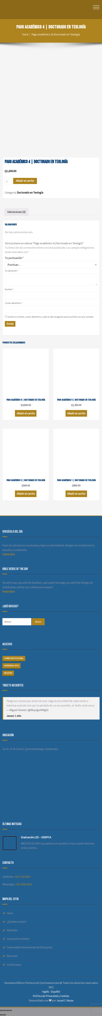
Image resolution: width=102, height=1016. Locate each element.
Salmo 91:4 (8, 554)
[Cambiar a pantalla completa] (7, 1010)
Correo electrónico (13, 303)
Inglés (45, 991)
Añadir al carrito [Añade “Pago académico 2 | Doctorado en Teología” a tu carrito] (26, 493)
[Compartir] (4, 1010)
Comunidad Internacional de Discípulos (29, 947)
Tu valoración (11, 270)
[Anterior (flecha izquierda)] (1, 1014)
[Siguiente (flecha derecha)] (4, 1014)
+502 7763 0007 (22, 877)
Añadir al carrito (25, 181)
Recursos (12, 956)
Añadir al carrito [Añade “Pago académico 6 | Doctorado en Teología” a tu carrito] (26, 413)
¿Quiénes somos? (17, 921)
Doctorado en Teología (30, 192)
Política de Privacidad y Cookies (51, 996)
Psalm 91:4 (8, 591)
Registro (8, 673)
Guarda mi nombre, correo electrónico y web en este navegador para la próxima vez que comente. (50, 317)
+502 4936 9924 (23, 884)
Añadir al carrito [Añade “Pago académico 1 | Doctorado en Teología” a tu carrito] (76, 493)
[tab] (16, 212)
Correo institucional (13, 658)
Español (55, 991)
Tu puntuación (14, 258)
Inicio (25, 34)
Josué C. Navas (65, 1000)
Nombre (9, 289)
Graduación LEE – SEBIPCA (36, 837)
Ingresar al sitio (11, 665)
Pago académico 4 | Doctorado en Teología (55, 34)
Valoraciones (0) (16, 212)
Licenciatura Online (18, 939)
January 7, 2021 (13, 715)
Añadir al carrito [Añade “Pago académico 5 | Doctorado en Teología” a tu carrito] (76, 413)
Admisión (12, 930)
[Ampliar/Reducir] (10, 1010)
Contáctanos (14, 964)
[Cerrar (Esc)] (1, 1010)
